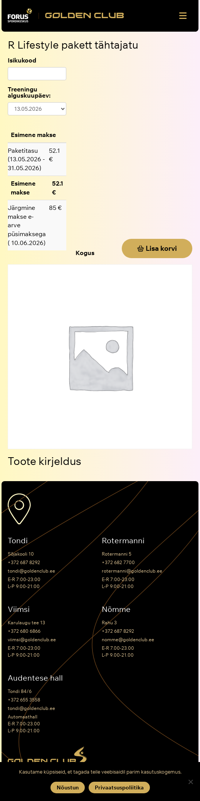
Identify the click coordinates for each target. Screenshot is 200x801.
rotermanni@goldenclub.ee (132, 571)
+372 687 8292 (24, 562)
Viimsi (19, 609)
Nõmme (116, 609)
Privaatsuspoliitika (119, 787)
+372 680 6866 (24, 631)
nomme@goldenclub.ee (128, 639)
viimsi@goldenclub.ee (32, 639)
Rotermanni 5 (116, 554)
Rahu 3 (109, 622)
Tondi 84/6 (20, 691)
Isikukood (22, 60)
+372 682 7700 (118, 562)
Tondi (18, 540)
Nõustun (68, 787)
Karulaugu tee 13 (26, 622)
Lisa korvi (161, 248)
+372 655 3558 (24, 700)
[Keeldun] (190, 782)
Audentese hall (35, 678)
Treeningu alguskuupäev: (29, 92)
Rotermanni (123, 540)
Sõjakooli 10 (21, 554)
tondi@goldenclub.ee (31, 571)
